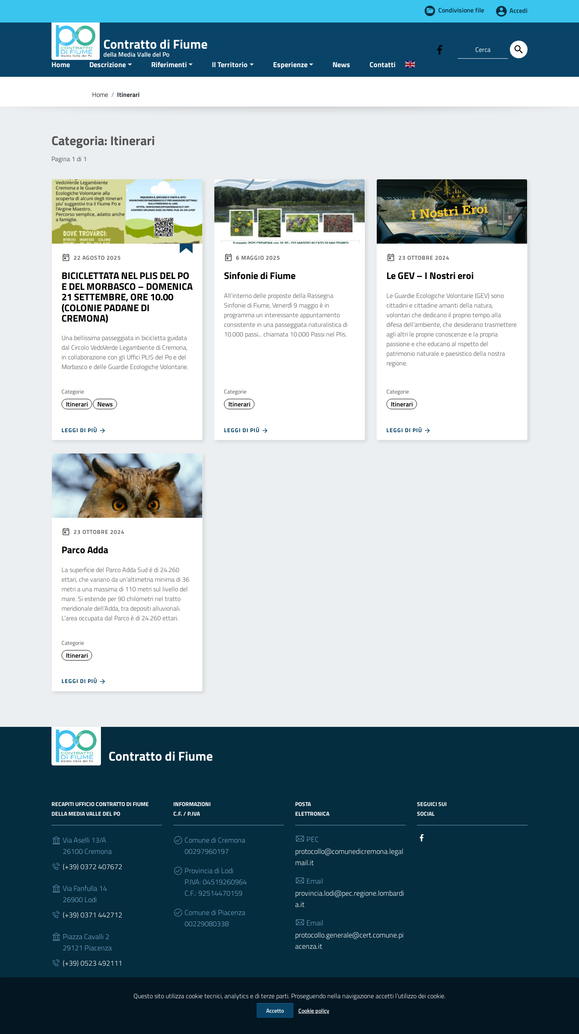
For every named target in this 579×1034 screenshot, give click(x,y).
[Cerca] (519, 49)
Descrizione (107, 80)
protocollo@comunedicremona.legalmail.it (349, 873)
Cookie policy (313, 1010)
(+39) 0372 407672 (92, 882)
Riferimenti (169, 80)
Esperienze (290, 80)
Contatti (383, 80)
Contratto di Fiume (161, 771)
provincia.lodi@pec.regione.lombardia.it (349, 914)
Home (60, 80)
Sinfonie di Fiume (260, 291)
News (341, 80)
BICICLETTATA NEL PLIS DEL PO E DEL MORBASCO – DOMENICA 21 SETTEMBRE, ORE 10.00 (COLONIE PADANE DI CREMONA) (127, 312)
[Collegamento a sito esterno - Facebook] (439, 49)
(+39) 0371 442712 (92, 930)
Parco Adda (85, 565)
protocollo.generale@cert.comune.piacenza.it (349, 956)
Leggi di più (84, 445)
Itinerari (77, 420)
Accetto (275, 1010)
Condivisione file (461, 10)
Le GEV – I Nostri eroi (430, 291)
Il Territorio (230, 80)
